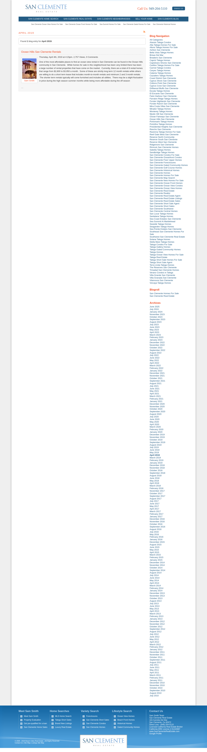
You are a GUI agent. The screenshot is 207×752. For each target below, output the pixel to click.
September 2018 (157, 473)
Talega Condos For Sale (161, 244)
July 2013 (154, 603)
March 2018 (155, 486)
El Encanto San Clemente (162, 93)
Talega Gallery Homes (160, 247)
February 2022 (156, 368)
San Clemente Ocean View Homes (166, 188)
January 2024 (156, 312)
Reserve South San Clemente (163, 139)
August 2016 (155, 529)
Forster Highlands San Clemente (165, 101)
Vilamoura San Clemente (161, 280)
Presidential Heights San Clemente (166, 127)
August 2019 (155, 445)
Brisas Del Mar (156, 55)
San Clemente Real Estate (78, 19)
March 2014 (155, 585)
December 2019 (157, 434)
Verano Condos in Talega (161, 272)
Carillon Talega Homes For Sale (164, 65)
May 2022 (154, 360)
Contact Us (19, 743)
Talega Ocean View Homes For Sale (166, 254)
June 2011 (154, 667)
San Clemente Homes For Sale (164, 175)
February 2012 (156, 647)
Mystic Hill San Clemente (161, 114)
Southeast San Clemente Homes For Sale (167, 232)
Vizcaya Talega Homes (160, 283)
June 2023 (154, 327)
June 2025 (154, 306)
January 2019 (156, 463)
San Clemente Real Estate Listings (166, 198)
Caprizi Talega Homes (160, 60)
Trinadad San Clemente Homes (164, 270)
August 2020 (155, 414)
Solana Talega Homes (160, 239)
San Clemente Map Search (162, 178)
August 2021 (155, 383)
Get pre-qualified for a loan (35, 723)
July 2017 (154, 501)
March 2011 (155, 675)
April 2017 (154, 509)
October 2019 (156, 440)
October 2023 (156, 317)
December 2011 (157, 652)
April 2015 (154, 552)
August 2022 (155, 353)
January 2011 (156, 680)
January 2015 (156, 560)
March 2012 (155, 644)
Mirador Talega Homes (160, 109)
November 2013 (157, 596)
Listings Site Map (38, 743)
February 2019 (156, 460)
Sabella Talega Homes (160, 150)
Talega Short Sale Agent (161, 262)
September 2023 (157, 319)
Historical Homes (124, 723)
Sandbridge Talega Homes (162, 152)
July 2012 (154, 634)
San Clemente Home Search (43, 19)
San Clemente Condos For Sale (164, 155)
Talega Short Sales (63, 720)
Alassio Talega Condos (160, 42)
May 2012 (154, 639)
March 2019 (155, 457)
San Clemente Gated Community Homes (169, 165)
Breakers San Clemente (161, 57)
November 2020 (157, 406)
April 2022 (154, 363)
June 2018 (154, 478)
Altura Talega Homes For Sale (164, 47)
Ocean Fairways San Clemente (164, 116)
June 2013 (154, 606)
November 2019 (157, 437)
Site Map (27, 743)
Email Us (178, 8)
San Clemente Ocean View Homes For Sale (47, 24)
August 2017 (155, 498)
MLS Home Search (63, 716)
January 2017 (156, 516)
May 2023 (154, 329)
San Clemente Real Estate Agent (165, 196)
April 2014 (154, 583)
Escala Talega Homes (160, 91)
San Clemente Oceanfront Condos (166, 157)
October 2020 (156, 409)
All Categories (156, 40)
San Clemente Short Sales (162, 206)
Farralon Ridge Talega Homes (163, 98)
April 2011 (154, 672)
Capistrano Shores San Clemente (165, 63)
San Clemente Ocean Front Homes (166, 183)
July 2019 (154, 447)
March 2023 (155, 335)
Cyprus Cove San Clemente (163, 86)
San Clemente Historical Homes (164, 24)
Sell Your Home (144, 19)
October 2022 (156, 347)
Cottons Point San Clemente (163, 83)
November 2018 (157, 468)
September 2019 (157, 442)
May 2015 (154, 550)
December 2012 (157, 621)
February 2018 (156, 488)
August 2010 (155, 693)
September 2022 (157, 350)
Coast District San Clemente (163, 78)
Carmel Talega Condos (160, 68)
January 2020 (156, 432)
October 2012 (156, 626)
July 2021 (154, 386)
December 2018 (157, 465)
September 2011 (157, 660)
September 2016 (157, 526)
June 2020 (154, 419)
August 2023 (155, 322)
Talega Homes (156, 252)
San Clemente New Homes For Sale (167, 180)
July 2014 (154, 575)
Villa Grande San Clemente (162, 275)
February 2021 (156, 399)
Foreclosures (91, 716)
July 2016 (154, 532)
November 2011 (157, 654)
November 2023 (157, 314)
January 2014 (156, 590)
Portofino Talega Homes (161, 124)
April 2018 (154, 483)
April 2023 (154, 332)
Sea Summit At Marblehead (162, 221)
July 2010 (154, 695)
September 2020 (157, 411)
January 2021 (156, 401)
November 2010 (157, 685)
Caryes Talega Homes (160, 70)
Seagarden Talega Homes (162, 226)
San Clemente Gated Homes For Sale (136, 24)
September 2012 (157, 629)
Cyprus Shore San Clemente (163, 81)
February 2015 (156, 557)
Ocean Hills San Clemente (162, 119)
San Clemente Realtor (160, 193)
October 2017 (156, 493)
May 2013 (154, 608)
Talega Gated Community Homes (165, 249)
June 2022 (154, 358)
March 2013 (155, 613)
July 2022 (154, 355)
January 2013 (156, 619)
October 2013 (156, 598)
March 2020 (155, 427)
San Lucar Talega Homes (161, 213)
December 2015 (157, 542)
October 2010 (156, 688)
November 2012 (157, 624)
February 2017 (156, 514)
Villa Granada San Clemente (163, 278)
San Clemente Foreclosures (163, 162)
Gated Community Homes (128, 727)
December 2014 (157, 562)
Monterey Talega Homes (161, 111)
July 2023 (154, 324)
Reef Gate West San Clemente (164, 134)
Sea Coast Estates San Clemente (165, 219)
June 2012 (154, 637)
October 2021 (156, 378)
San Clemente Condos (96, 723)
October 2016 (156, 524)
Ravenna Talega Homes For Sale (165, 132)
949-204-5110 (152, 8)
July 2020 (154, 416)
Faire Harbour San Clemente (163, 96)
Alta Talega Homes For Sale (163, 45)
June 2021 (154, 388)
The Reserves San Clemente (163, 267)
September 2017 (157, 496)
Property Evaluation (32, 720)
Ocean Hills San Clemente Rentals (41, 51)
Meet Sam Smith (31, 716)
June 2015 (154, 547)
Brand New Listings (63, 723)
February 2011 (156, 677)
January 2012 (156, 649)
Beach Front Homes (126, 720)
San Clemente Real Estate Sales (165, 201)
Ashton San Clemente (160, 50)
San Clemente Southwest (161, 208)
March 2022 (155, 365)
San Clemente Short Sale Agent (164, 203)
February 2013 (156, 616)
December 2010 (157, 682)
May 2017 (154, 506)
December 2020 (157, 404)
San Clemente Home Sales (35, 727)
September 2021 (157, 381)
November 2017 (157, 491)
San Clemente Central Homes (164, 211)
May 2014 (154, 580)
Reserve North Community (162, 137)
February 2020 (156, 429)
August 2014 (155, 572)
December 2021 (157, 373)
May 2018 (154, 480)
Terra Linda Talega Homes (162, 265)
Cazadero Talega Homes (161, 75)
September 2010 (157, 690)
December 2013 (157, 593)
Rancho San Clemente (160, 129)
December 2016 (157, 519)
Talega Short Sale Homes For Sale (166, 260)
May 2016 (154, 534)
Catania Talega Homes (160, 73)
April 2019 (155, 455)
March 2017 (155, 511)
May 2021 (154, 391)
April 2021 (154, 393)
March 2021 (155, 396)
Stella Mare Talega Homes (162, 242)
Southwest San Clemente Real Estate (167, 237)
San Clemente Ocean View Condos (166, 185)
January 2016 (156, 539)
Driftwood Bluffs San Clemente (164, 88)
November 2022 (157, 345)
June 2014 (154, 578)
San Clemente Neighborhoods (113, 19)
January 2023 (156, 340)
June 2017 (154, 503)
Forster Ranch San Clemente (163, 103)
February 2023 (156, 337)
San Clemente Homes (160, 173)
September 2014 (157, 570)
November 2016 (157, 521)
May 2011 (154, 670)
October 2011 (156, 657)
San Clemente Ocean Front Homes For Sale (81, 24)
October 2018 (156, 470)
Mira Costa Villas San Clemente (164, 106)
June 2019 (154, 450)
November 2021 (157, 375)
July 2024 (154, 309)
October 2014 (156, 567)
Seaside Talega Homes (160, 224)
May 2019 (154, 452)
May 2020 (154, 422)
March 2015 (155, 555)
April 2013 (154, 611)
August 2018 (155, 475)
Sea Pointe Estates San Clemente (165, 229)
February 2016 (156, 537)
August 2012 (155, 631)
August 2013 (155, 601)
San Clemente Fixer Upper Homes (166, 160)
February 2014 (156, 588)
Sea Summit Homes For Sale (110, 24)
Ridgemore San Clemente (162, 144)
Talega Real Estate (158, 257)
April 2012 (154, 642)
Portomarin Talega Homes (162, 121)
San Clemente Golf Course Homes (166, 168)
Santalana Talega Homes (161, 216)
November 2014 (157, 565)
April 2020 (154, 424)
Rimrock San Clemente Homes (164, 147)
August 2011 (155, 662)
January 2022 (156, 370)
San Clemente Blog (168, 19)
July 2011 (154, 665)
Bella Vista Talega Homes (162, 52)
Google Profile (155, 733)
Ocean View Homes (126, 716)
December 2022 (157, 342)
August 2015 (155, 544)
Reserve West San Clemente (163, 142)
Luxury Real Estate (63, 727)
